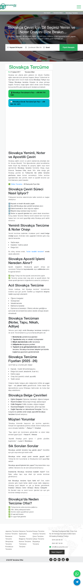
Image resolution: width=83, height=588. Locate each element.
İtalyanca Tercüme (25, 578)
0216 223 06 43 (57, 587)
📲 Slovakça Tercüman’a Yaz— (28, 140)
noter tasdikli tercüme (35, 298)
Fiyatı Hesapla (68, 71)
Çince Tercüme (38, 583)
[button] (38, 107)
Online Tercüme (16, 231)
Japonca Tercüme (11, 578)
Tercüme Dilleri (30, 119)
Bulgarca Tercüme (25, 586)
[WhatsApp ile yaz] (77, 573)
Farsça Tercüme (38, 578)
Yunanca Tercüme (39, 581)
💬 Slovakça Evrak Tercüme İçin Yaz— (27, 150)
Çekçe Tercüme (38, 586)
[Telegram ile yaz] (77, 582)
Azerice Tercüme (11, 581)
